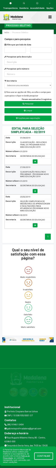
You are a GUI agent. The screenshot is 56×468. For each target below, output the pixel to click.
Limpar (28, 110)
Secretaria (10, 81)
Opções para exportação (28, 118)
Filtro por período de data (17, 45)
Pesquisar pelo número (16, 69)
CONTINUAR (43, 456)
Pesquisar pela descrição (18, 57)
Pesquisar (28, 104)
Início (6, 32)
